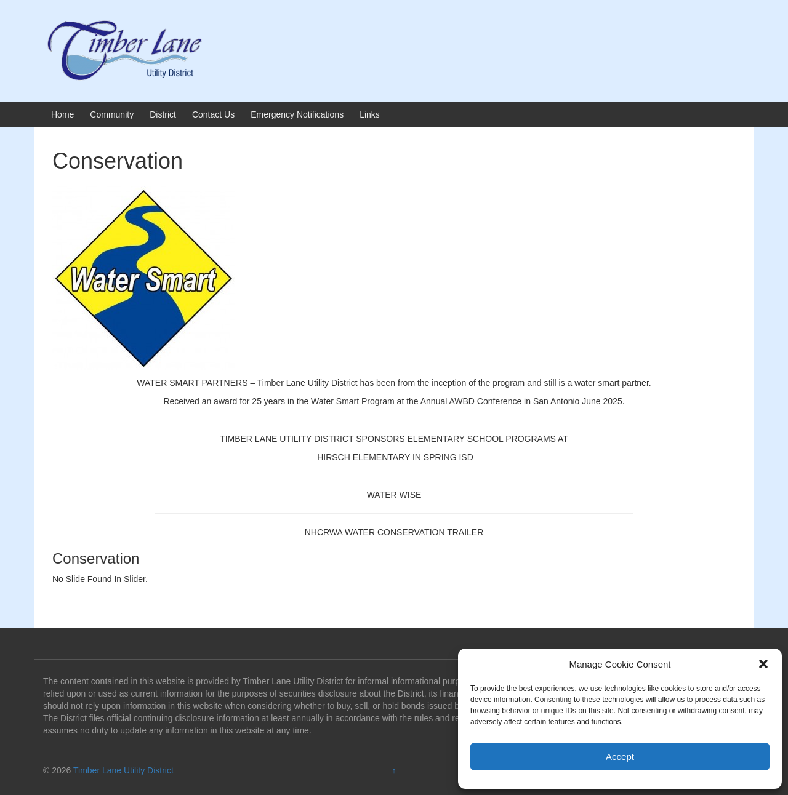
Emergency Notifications (297, 114)
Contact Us (213, 114)
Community (112, 114)
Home (62, 114)
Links (370, 114)
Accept (620, 756)
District (163, 114)
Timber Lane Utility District (123, 770)
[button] (763, 664)
